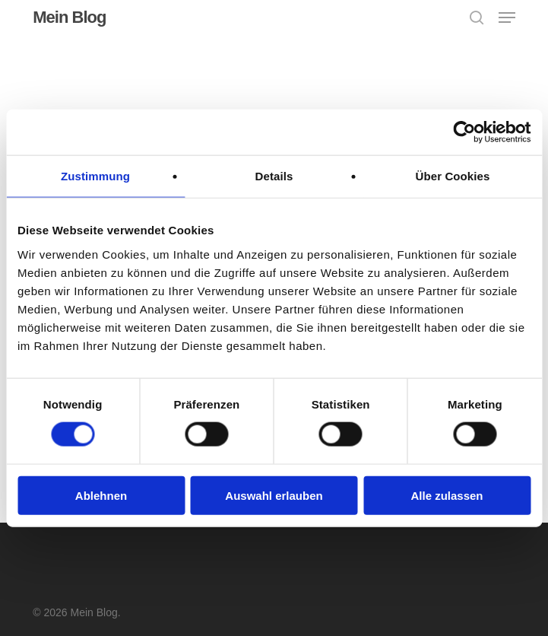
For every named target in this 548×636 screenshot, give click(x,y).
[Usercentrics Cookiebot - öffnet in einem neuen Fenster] (464, 132)
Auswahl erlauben (273, 494)
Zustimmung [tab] (95, 176)
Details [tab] (274, 176)
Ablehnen (101, 494)
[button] (507, 17)
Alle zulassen (446, 494)
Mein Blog (69, 17)
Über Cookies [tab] (453, 176)
